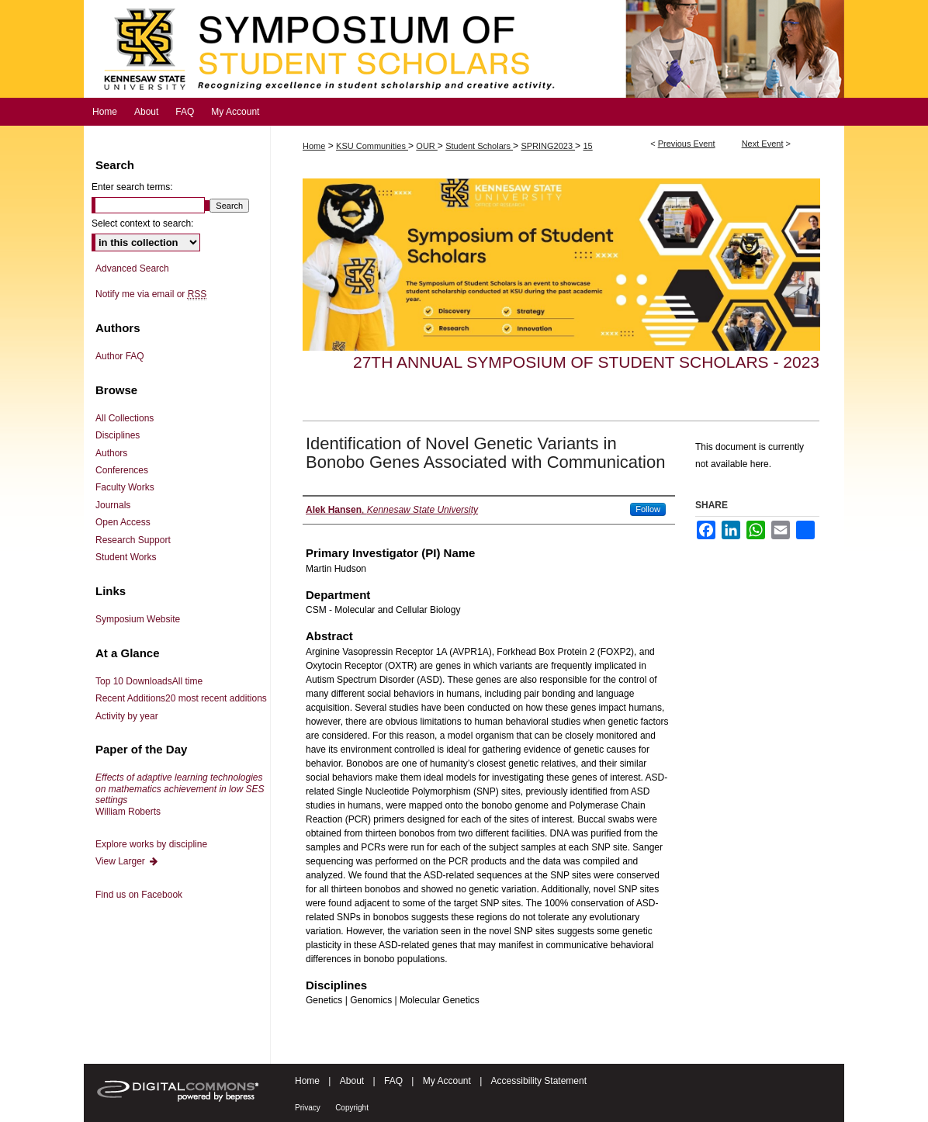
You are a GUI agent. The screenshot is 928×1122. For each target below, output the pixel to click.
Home (314, 146)
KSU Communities (372, 146)
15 (587, 146)
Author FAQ (119, 356)
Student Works (125, 557)
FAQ (393, 1080)
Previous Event (686, 143)
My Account (447, 1080)
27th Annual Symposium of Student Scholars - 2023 (586, 362)
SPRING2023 (548, 146)
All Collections (124, 418)
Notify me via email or (150, 294)
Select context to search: (142, 223)
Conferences (121, 470)
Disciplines (117, 435)
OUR (427, 146)
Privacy (307, 1107)
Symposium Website (137, 619)
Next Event (763, 143)
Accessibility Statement (539, 1080)
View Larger (127, 861)
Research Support (133, 540)
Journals (112, 505)
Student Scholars (479, 146)
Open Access (123, 522)
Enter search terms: (132, 187)
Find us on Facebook (138, 894)
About (352, 1080)
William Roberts (179, 794)
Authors (111, 453)
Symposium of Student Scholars (464, 49)
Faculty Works (124, 487)
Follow (647, 509)
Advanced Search (132, 268)
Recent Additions (181, 698)
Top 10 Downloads (149, 681)
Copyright (352, 1107)
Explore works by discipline (151, 844)
